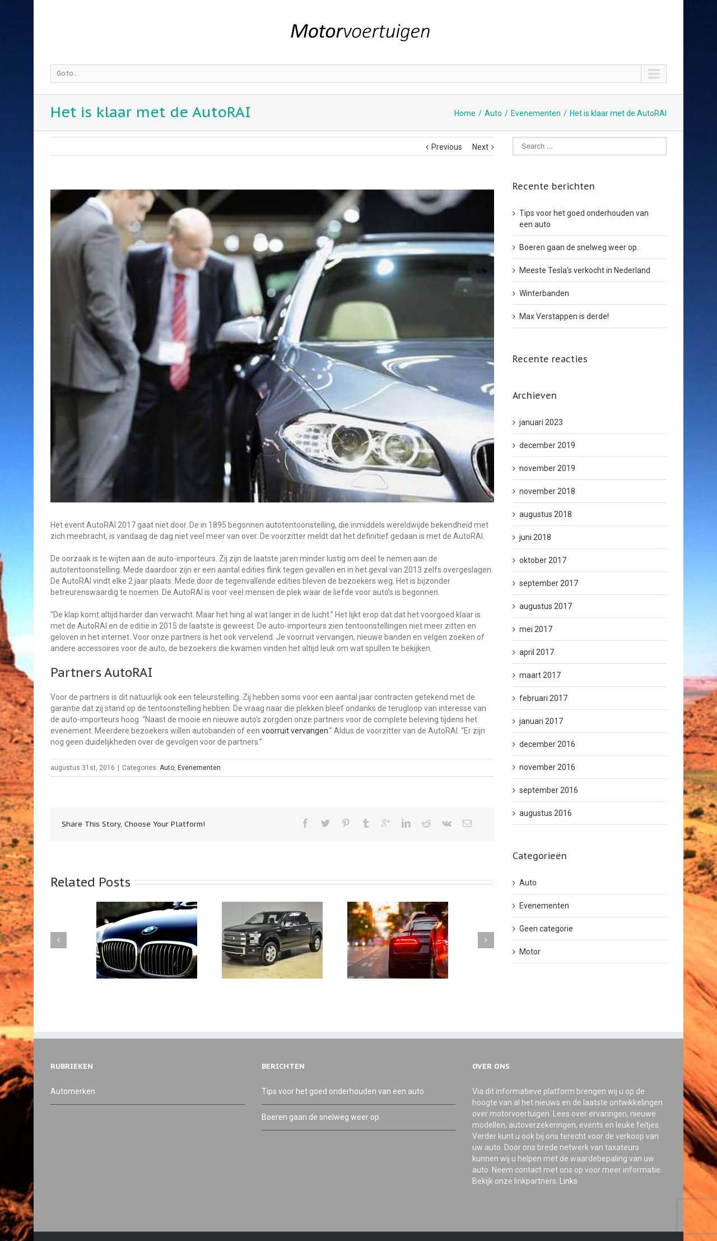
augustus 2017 (545, 606)
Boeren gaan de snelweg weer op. (579, 247)
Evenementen (536, 113)
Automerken (72, 1091)
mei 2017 (535, 629)
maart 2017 (540, 675)
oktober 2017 (542, 560)
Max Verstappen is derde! (564, 316)
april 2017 (536, 652)
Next (480, 146)
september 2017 (548, 583)
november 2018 (547, 491)
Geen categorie (546, 928)
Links (569, 1181)
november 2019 (547, 468)
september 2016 (548, 790)
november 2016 (547, 767)
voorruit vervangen (295, 730)
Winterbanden (544, 293)
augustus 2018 (545, 514)
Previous (446, 146)
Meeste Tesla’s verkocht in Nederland (584, 270)
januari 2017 (541, 721)
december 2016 (547, 744)
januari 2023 (541, 422)
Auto (493, 113)
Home (465, 113)
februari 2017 (543, 698)
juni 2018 (535, 537)
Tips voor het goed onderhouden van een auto (343, 1091)
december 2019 (547, 445)
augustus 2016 (545, 813)
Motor (530, 951)
